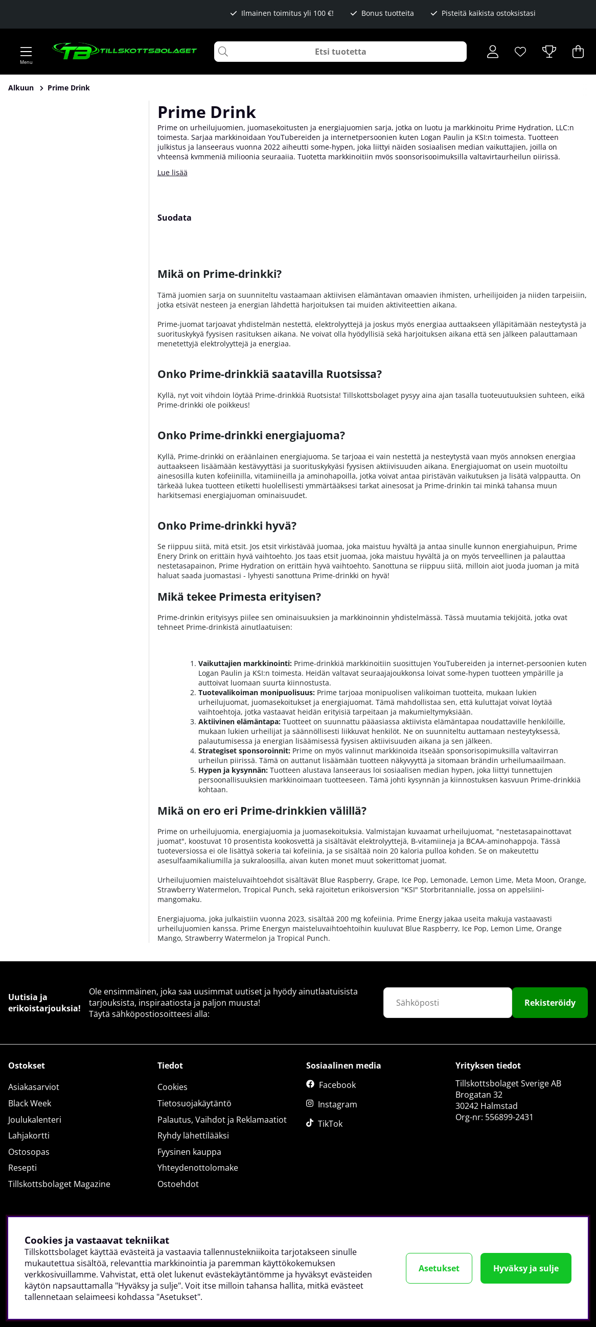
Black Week (29, 1103)
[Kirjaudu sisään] (492, 51)
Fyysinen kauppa (189, 1151)
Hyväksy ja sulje (526, 1268)
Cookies (172, 1087)
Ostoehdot (178, 1184)
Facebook (337, 1085)
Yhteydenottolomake (197, 1167)
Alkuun (21, 87)
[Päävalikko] (26, 51)
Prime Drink (69, 87)
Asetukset (439, 1268)
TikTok (330, 1123)
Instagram (337, 1104)
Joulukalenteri (34, 1119)
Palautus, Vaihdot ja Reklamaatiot (222, 1119)
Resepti (22, 1167)
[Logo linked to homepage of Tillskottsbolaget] (125, 51)
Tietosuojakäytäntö (194, 1103)
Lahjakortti (29, 1135)
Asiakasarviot (33, 1087)
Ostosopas (29, 1151)
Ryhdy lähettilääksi (193, 1135)
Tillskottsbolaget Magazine (59, 1184)
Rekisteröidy (550, 1002)
